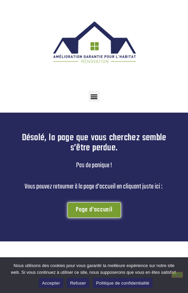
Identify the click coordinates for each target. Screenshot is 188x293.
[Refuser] (177, 275)
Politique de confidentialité (122, 283)
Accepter (51, 283)
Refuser (78, 283)
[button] (94, 96)
